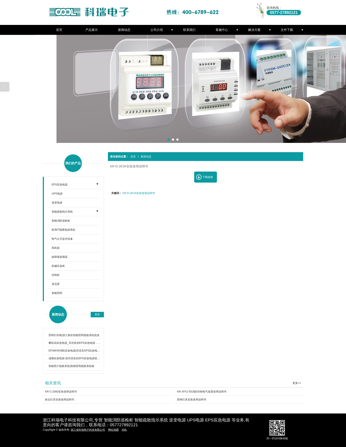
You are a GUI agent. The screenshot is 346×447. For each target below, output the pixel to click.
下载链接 (207, 177)
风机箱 (56, 247)
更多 (97, 314)
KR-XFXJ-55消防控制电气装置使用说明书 (201, 391)
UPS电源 (57, 193)
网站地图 (113, 429)
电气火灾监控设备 (62, 238)
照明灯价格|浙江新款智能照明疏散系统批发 (74, 335)
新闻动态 (124, 30)
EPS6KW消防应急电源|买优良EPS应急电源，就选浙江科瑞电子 (74, 350)
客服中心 (222, 30)
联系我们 (189, 30)
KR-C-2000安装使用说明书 (61, 391)
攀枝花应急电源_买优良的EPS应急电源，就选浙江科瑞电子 (74, 342)
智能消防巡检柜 (61, 220)
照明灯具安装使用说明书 (191, 399)
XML (124, 429)
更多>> (297, 383)
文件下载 (287, 30)
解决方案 (254, 30)
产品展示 (91, 30)
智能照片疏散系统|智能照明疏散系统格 (71, 366)
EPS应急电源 (60, 184)
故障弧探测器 (60, 256)
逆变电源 (57, 202)
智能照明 (57, 293)
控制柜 (56, 275)
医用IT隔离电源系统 (63, 229)
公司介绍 (156, 30)
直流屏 (56, 284)
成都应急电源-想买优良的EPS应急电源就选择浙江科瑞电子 (74, 358)
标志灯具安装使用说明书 (59, 399)
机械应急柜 (58, 265)
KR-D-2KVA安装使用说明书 (138, 193)
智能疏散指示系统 (62, 211)
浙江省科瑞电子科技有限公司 (88, 429)
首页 (59, 30)
